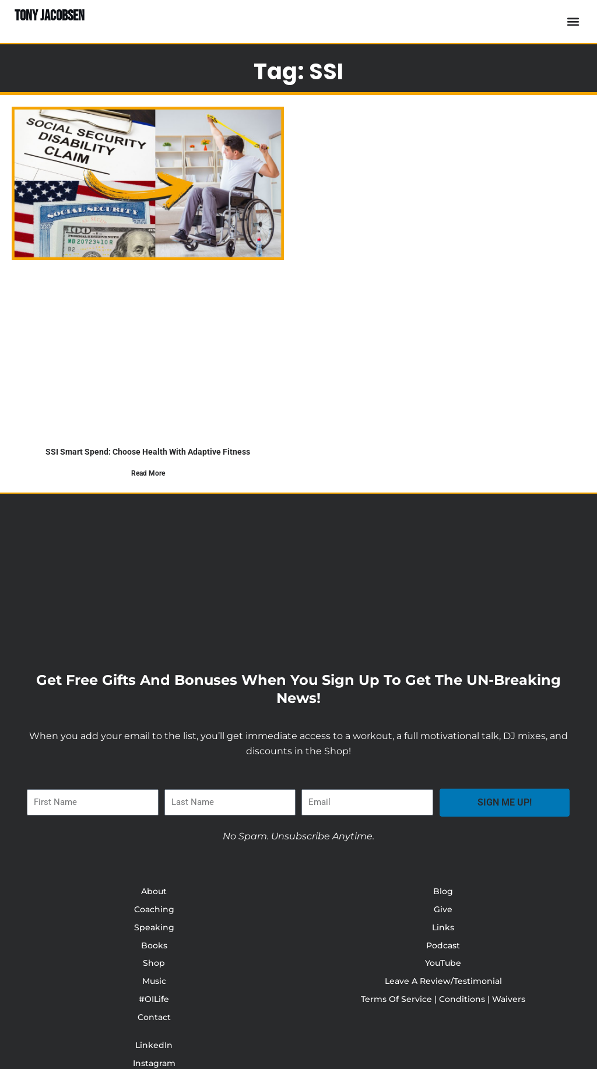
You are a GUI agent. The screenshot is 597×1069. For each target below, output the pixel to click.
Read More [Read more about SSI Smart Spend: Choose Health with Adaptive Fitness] (148, 473)
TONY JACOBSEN (52, 15)
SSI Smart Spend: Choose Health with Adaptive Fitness (148, 451)
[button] (572, 21)
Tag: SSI (299, 68)
